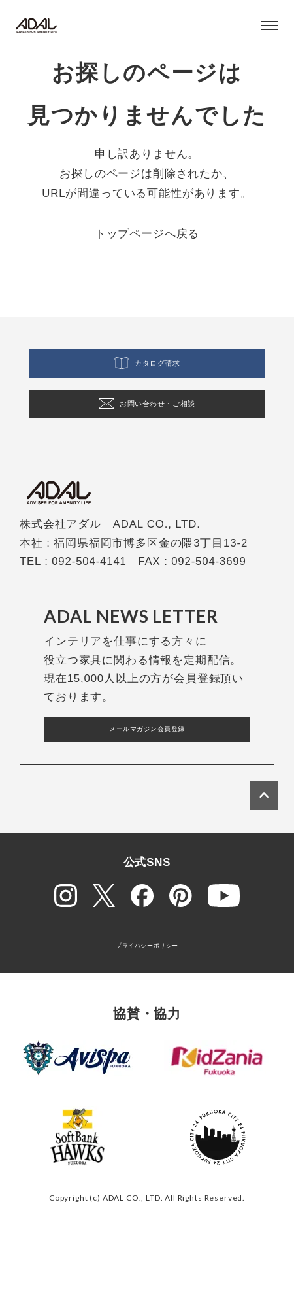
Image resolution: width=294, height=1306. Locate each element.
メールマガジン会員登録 (146, 765)
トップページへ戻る (147, 234)
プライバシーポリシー (147, 988)
